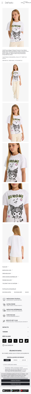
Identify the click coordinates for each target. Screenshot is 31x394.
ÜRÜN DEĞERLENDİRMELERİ (10, 276)
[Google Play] (15, 391)
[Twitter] (15, 341)
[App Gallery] (24, 391)
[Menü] (2, 3)
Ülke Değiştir (9, 345)
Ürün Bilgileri (7, 273)
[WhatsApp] (4, 341)
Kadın (7, 360)
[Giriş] (22, 2)
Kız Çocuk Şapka (6, 292)
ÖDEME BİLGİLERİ (7, 280)
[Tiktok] (27, 341)
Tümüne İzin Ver (16, 384)
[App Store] (6, 391)
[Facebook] (10, 341)
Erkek (15, 360)
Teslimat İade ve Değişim (10, 283)
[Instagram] (21, 341)
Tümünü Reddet (15, 380)
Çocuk (24, 360)
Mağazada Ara (7, 270)
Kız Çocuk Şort (18, 292)
